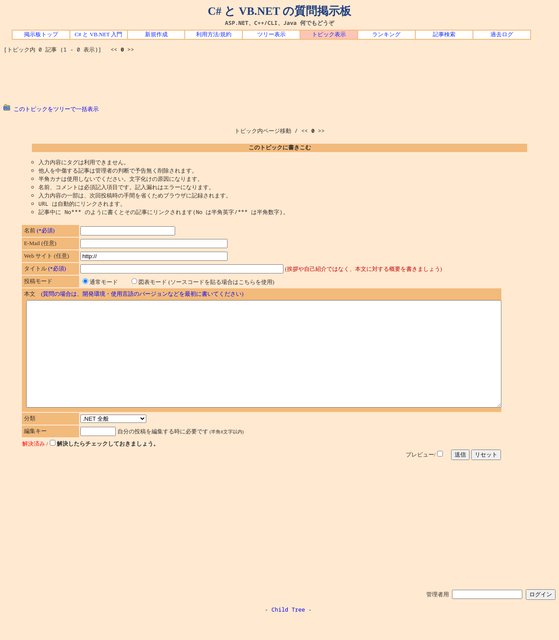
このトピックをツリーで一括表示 (51, 109)
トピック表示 (329, 34)
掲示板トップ (41, 34)
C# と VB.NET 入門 (98, 34)
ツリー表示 (271, 34)
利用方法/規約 (214, 34)
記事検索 (444, 34)
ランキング (386, 34)
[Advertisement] (279, 79)
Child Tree (288, 630)
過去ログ (501, 34)
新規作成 (156, 34)
